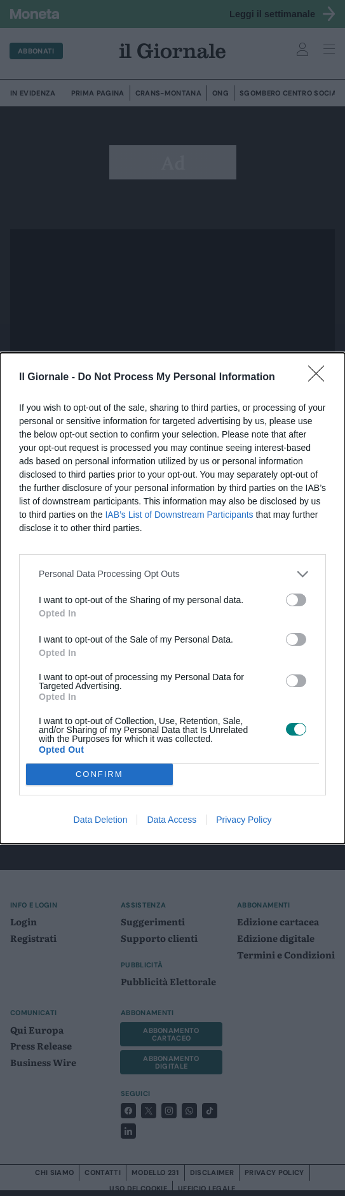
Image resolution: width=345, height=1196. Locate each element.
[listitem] (172, 574)
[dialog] (172, 598)
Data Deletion (101, 820)
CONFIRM (99, 774)
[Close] (320, 378)
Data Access (171, 820)
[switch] (296, 600)
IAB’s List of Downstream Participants (179, 514)
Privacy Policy (243, 820)
